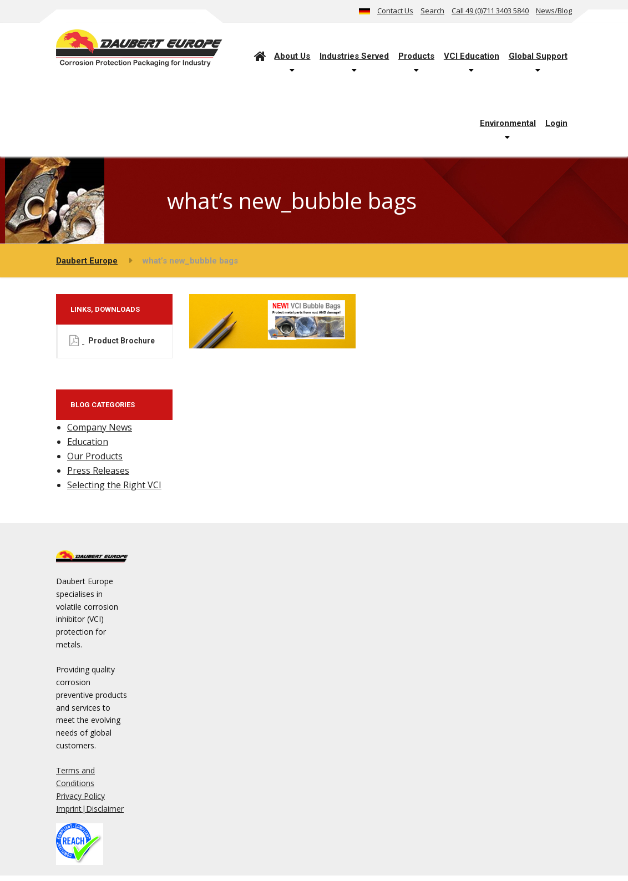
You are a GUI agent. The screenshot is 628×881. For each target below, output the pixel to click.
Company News (99, 427)
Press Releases (98, 470)
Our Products (95, 456)
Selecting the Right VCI (114, 485)
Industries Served (354, 56)
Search (432, 11)
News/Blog (554, 11)
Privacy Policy (80, 796)
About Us (292, 56)
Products (416, 56)
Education (87, 442)
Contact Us (395, 11)
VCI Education (471, 56)
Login (556, 123)
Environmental (508, 123)
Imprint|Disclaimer (90, 808)
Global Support (538, 56)
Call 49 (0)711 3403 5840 (490, 11)
